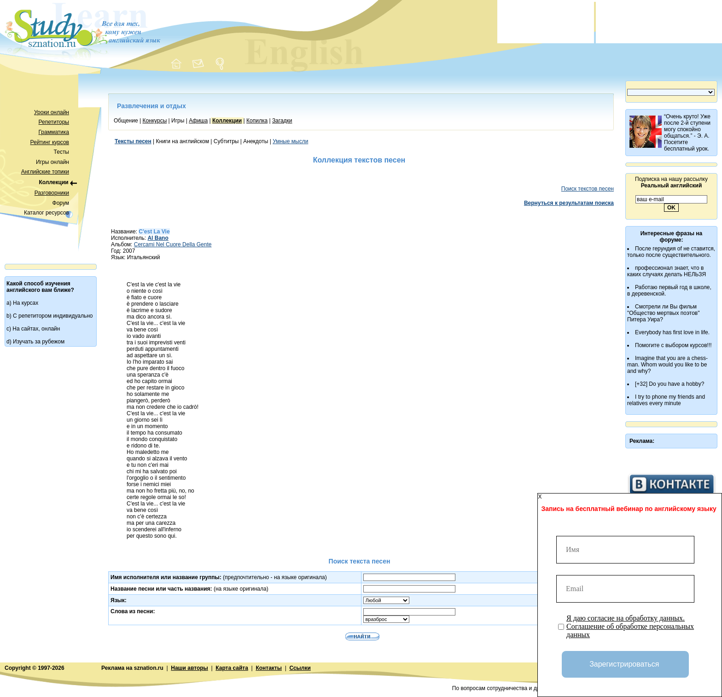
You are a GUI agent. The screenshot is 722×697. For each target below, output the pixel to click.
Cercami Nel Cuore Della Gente (173, 244)
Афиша (198, 120)
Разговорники (52, 193)
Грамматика (54, 132)
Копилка (257, 120)
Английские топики (45, 171)
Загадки (282, 120)
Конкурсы (154, 120)
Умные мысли (290, 141)
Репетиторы (54, 122)
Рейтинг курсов (50, 142)
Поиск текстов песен (587, 189)
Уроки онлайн (51, 112)
